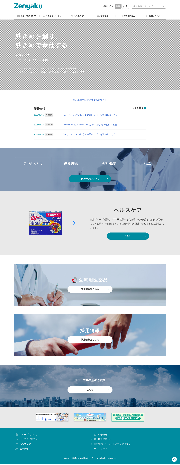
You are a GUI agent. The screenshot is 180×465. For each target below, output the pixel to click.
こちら (136, 237)
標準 (118, 6)
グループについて (95, 179)
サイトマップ (99, 450)
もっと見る (139, 108)
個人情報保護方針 (101, 440)
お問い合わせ (99, 436)
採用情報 (22, 450)
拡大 (125, 6)
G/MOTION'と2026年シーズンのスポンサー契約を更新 (89, 125)
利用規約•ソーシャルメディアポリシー (112, 445)
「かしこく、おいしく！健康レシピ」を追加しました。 (90, 115)
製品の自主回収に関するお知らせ (90, 100)
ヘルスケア (23, 445)
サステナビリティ (26, 440)
